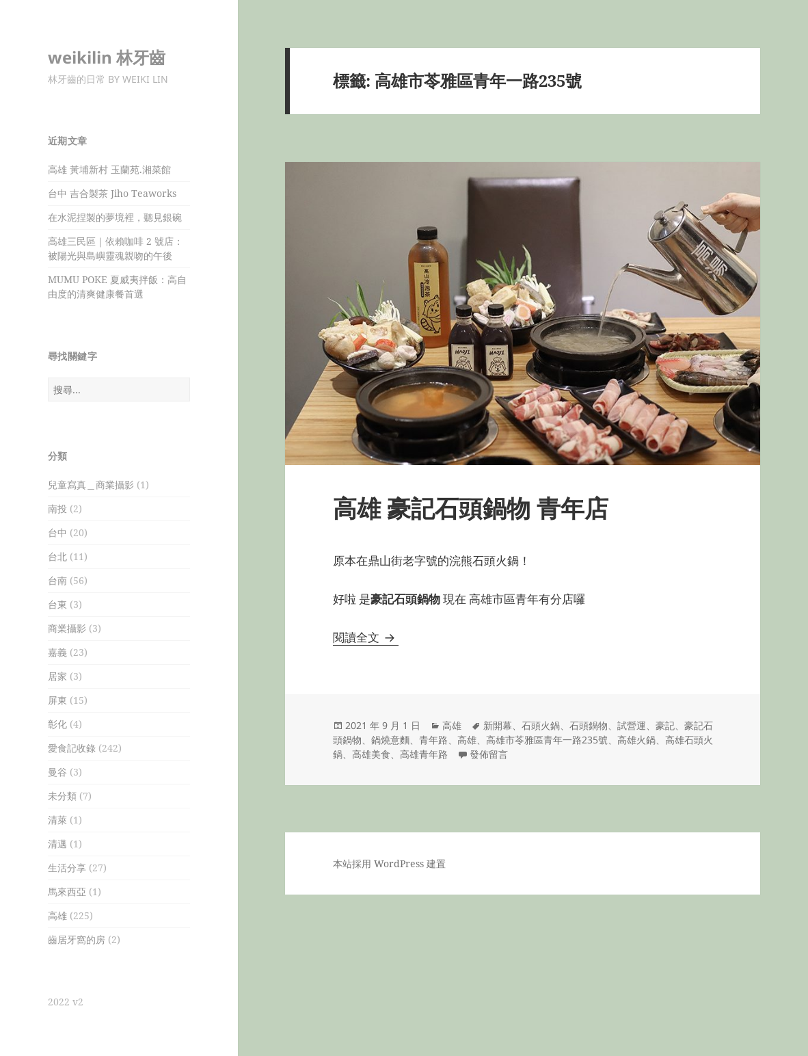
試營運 (631, 725)
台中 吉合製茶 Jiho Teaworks (112, 193)
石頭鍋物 (588, 725)
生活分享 (67, 867)
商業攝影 (67, 628)
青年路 (433, 739)
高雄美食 (371, 754)
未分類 (62, 795)
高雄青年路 (424, 754)
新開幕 (497, 725)
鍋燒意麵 (390, 739)
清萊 (57, 819)
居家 (57, 676)
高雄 (57, 915)
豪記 (665, 725)
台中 (57, 532)
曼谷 (57, 771)
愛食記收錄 (72, 747)
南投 (57, 508)
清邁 (57, 843)
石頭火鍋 (541, 725)
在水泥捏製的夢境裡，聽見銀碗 (115, 217)
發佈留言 (489, 754)
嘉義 (57, 652)
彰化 (57, 723)
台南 (57, 580)
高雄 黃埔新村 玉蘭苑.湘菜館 (109, 169)
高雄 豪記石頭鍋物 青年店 (470, 508)
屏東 (57, 700)
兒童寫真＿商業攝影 (91, 484)
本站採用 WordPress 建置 (389, 863)
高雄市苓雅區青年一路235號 (547, 739)
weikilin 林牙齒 (106, 57)
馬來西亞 (67, 891)
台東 (57, 604)
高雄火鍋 (636, 739)
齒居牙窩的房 (76, 939)
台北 (57, 556)
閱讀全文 (366, 637)
